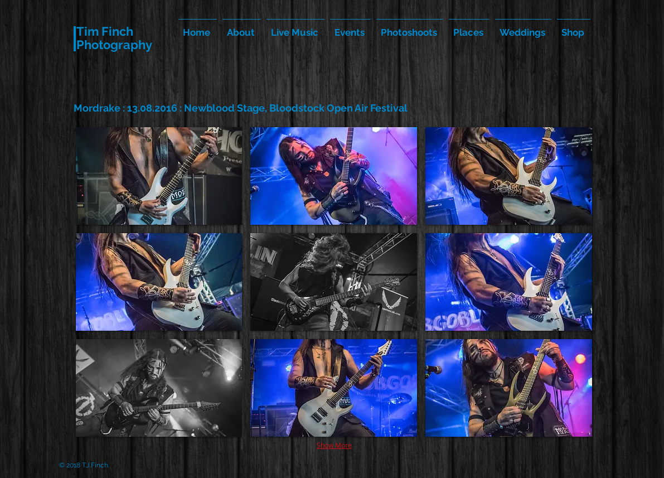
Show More (334, 445)
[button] (159, 176)
